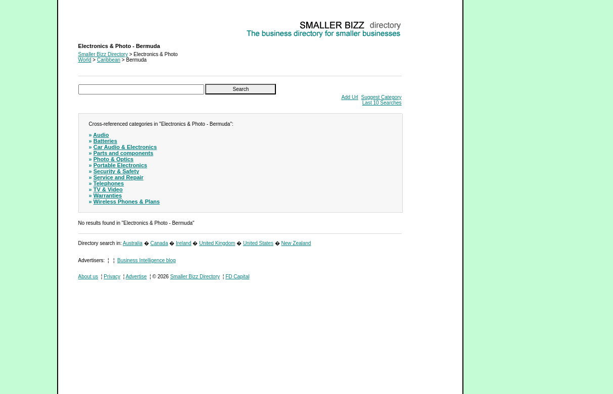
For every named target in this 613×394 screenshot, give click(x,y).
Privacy (112, 276)
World (84, 60)
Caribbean (108, 60)
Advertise (136, 276)
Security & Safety (116, 171)
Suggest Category (381, 97)
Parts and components (123, 153)
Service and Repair (118, 177)
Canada (159, 243)
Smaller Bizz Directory (103, 54)
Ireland (184, 243)
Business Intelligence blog (146, 260)
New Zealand (296, 243)
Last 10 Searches (382, 103)
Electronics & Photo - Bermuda (113, 23)
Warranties (107, 195)
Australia (133, 243)
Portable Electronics (120, 165)
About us (88, 276)
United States (258, 243)
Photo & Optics (113, 159)
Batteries (105, 141)
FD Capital (237, 276)
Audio (101, 135)
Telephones (108, 183)
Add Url (349, 97)
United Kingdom (217, 243)
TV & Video (108, 189)
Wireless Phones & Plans (126, 202)
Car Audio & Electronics (125, 147)
